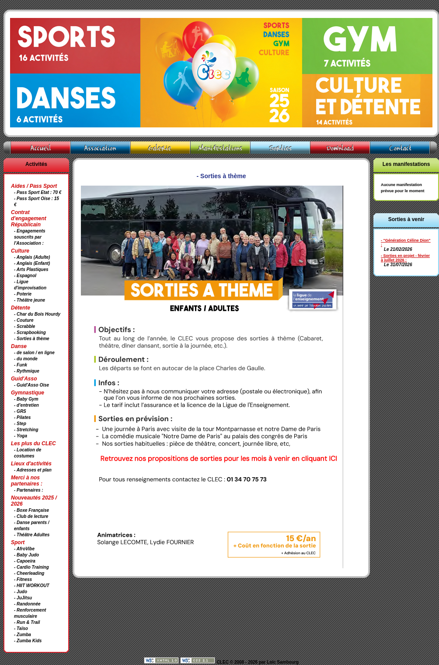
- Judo (20, 591)
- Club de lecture (31, 516)
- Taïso (21, 628)
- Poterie (22, 294)
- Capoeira (24, 561)
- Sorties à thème (31, 338)
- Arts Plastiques (31, 269)
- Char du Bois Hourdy (37, 314)
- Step (20, 423)
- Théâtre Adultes (31, 534)
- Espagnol (25, 275)
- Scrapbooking (30, 332)
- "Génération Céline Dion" (406, 240)
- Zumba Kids (28, 640)
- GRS (20, 411)
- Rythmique (26, 371)
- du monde (26, 358)
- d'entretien (26, 405)
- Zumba (22, 634)
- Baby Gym (26, 399)
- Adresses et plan (33, 470)
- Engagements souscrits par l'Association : (29, 237)
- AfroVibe (24, 548)
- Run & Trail (27, 622)
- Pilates (22, 417)
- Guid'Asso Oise (31, 385)
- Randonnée (27, 604)
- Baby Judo (26, 554)
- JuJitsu (23, 597)
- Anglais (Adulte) (32, 257)
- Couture (23, 320)
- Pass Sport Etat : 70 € (37, 192)
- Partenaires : (28, 490)
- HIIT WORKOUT (31, 585)
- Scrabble (24, 326)
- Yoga (20, 435)
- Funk (20, 364)
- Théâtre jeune (29, 300)
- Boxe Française (31, 510)
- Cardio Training (31, 567)
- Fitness (23, 579)
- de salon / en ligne (34, 352)
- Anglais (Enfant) (32, 263)
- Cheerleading (29, 573)
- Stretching (26, 429)
